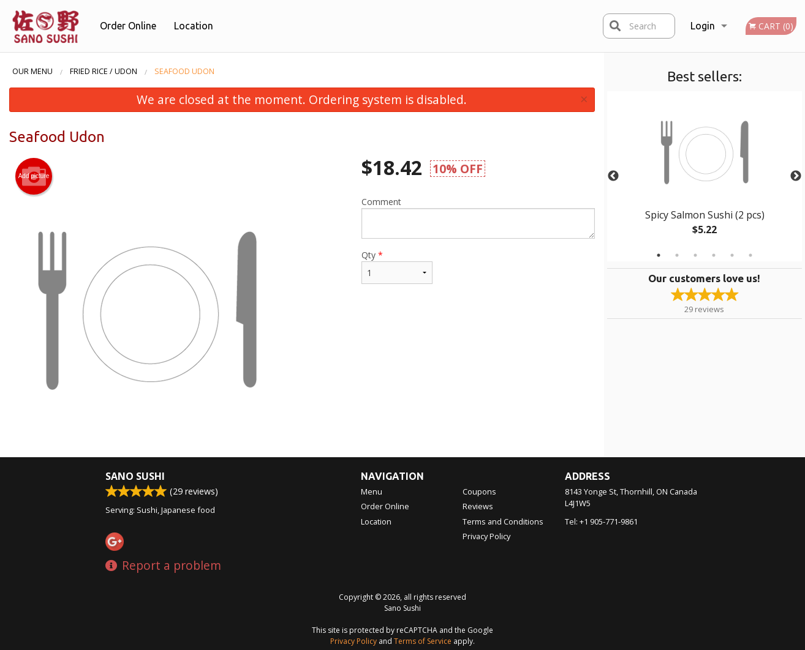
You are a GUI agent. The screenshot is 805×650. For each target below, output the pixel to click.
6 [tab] (750, 255)
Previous (613, 176)
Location (193, 25)
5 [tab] (732, 255)
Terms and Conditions (503, 521)
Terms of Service (423, 641)
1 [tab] (658, 255)
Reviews (478, 506)
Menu (371, 491)
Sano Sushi (135, 476)
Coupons (479, 491)
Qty (397, 266)
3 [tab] (695, 255)
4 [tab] (714, 255)
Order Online (128, 25)
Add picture (34, 176)
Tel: (601, 521)
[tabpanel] (704, 176)
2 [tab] (677, 255)
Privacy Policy (486, 536)
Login (702, 25)
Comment (478, 217)
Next (796, 176)
